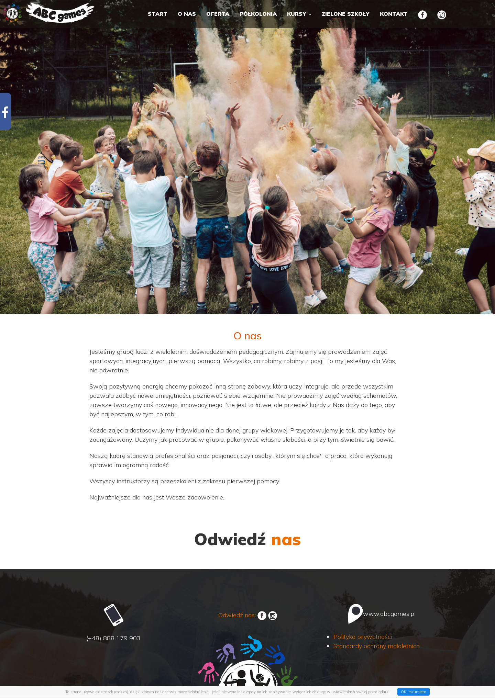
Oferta (217, 13)
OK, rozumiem (413, 691)
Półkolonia (258, 13)
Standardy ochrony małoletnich (376, 646)
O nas (187, 13)
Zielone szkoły (346, 13)
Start (157, 13)
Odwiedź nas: (242, 615)
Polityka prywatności (362, 637)
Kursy (299, 13)
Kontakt (394, 13)
